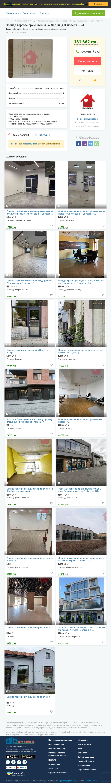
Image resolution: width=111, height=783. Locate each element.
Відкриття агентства (57, 773)
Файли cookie (84, 765)
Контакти (87, 70)
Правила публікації (57, 748)
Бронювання (12, 13)
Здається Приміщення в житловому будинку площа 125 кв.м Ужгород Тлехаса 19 (29, 420)
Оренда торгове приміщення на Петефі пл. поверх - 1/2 (28, 351)
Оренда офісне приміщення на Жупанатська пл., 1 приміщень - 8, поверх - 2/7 (81, 282)
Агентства (53, 768)
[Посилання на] (8, 762)
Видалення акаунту (87, 770)
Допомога (82, 753)
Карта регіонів (84, 744)
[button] (85, 4)
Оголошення (29, 13)
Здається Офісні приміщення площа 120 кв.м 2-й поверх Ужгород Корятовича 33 (81, 628)
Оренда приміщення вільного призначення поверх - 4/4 (80, 420)
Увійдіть (15, 144)
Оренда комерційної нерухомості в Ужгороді (88, 21)
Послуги (52, 760)
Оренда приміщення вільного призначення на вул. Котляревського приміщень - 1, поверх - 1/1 (30, 212)
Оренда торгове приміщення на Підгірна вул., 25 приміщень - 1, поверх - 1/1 (30, 282)
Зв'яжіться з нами (86, 757)
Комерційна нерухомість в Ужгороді (53, 21)
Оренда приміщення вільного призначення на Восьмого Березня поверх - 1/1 (81, 559)
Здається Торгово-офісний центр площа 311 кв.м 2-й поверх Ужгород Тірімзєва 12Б (81, 490)
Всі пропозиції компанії (87, 119)
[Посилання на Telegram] (24, 762)
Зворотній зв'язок (86, 761)
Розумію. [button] (98, 4)
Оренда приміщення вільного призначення (28, 627)
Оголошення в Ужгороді (25, 21)
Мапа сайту (83, 740)
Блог (80, 748)
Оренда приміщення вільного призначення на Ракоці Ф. (30, 559)
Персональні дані (56, 744)
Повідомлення (87, 61)
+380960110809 (91, 781)
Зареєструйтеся (30, 144)
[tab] (18, 135)
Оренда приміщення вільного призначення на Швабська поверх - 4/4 (30, 490)
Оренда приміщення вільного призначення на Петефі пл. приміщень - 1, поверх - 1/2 (81, 212)
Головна (9, 21)
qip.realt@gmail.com (68, 781)
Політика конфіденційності (60, 740)
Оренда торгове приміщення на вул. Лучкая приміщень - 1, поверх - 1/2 (80, 351)
